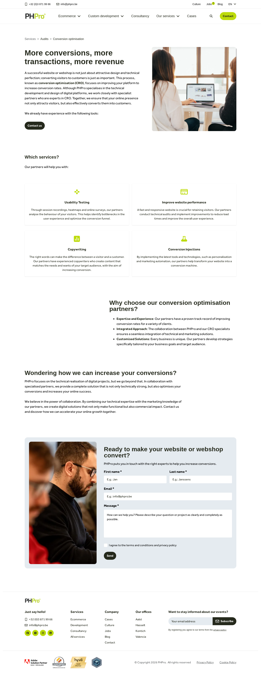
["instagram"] (43, 633)
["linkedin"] (50, 633)
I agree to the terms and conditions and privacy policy (143, 545)
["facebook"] (28, 633)
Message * (111, 505)
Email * (109, 488)
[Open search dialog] (211, 16)
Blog (220, 4)
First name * (113, 471)
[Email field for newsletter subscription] (190, 621)
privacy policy (219, 630)
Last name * (178, 471)
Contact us (35, 125)
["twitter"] (35, 633)
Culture (196, 4)
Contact (228, 16)
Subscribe (224, 621)
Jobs (209, 4)
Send (110, 555)
